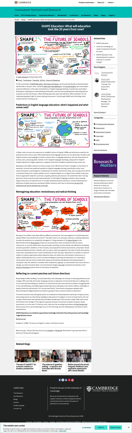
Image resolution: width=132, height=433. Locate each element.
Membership (61, 15)
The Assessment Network (104, 124)
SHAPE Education (102, 43)
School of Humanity (23, 267)
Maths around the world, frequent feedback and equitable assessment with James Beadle (78, 367)
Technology (27, 80)
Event (20, 80)
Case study (98, 136)
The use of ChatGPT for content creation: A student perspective (26, 366)
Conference (74, 15)
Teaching (35, 80)
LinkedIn (50, 330)
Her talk (61, 265)
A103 (96, 140)
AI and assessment (101, 144)
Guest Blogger (23, 77)
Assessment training (102, 132)
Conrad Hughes (70, 86)
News (96, 15)
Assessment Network (46, 15)
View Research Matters (102, 197)
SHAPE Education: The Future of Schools (45, 84)
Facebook (58, 330)
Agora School (72, 240)
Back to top (102, 422)
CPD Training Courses (28, 15)
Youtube (69, 380)
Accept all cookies (115, 427)
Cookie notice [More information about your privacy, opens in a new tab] (62, 431)
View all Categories (100, 150)
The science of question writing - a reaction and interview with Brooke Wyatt (52, 367)
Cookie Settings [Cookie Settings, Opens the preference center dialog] (86, 427)
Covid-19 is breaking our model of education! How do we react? (106, 48)
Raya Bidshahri (56, 86)
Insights (111, 15)
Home (16, 15)
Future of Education (53, 80)
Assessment (99, 128)
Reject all (101, 427)
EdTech (42, 80)
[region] (66, 427)
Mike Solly (47, 86)
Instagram (72, 380)
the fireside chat (81, 304)
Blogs (103, 15)
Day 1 (63, 297)
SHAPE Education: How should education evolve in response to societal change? (105, 58)
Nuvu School (35, 243)
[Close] (128, 427)
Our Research (85, 15)
